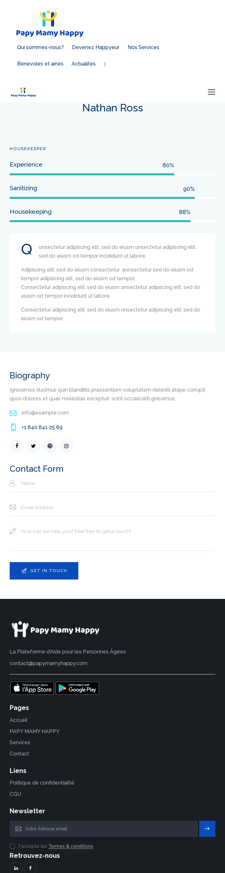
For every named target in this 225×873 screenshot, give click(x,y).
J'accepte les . (56, 829)
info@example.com (45, 396)
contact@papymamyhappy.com (48, 646)
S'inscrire (207, 815)
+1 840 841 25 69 (42, 410)
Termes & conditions (70, 829)
